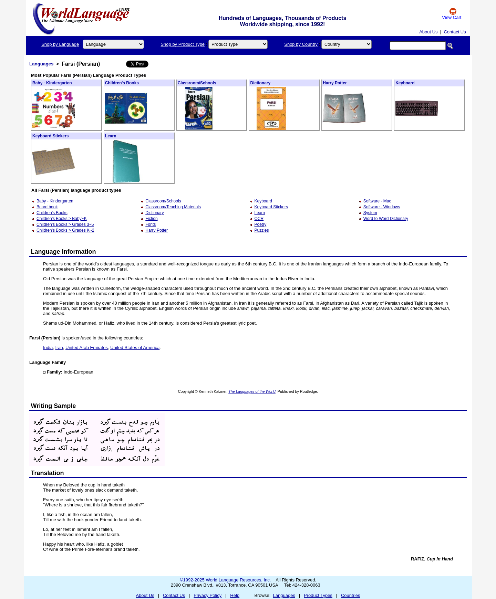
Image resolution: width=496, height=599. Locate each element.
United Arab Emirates (86, 347)
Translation (47, 473)
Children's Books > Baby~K (62, 218)
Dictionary (260, 83)
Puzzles (262, 230)
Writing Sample (53, 405)
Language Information (63, 251)
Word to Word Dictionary (385, 218)
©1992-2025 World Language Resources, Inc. (225, 579)
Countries (350, 595)
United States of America (134, 347)
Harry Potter (335, 83)
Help (234, 595)
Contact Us (455, 31)
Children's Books (122, 83)
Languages (41, 63)
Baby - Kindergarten (52, 83)
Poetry (261, 224)
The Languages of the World (252, 391)
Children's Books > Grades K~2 (65, 230)
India (48, 347)
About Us (428, 31)
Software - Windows (381, 206)
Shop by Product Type (183, 44)
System (370, 212)
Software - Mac (377, 201)
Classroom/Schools (197, 83)
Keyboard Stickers (50, 136)
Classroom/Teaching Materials (173, 206)
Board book (47, 206)
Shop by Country (301, 44)
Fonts (150, 224)
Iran (59, 347)
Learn (110, 136)
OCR (259, 218)
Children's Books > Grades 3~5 (65, 224)
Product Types (318, 595)
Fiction (151, 218)
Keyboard (404, 83)
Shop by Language (60, 44)
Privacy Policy (207, 595)
